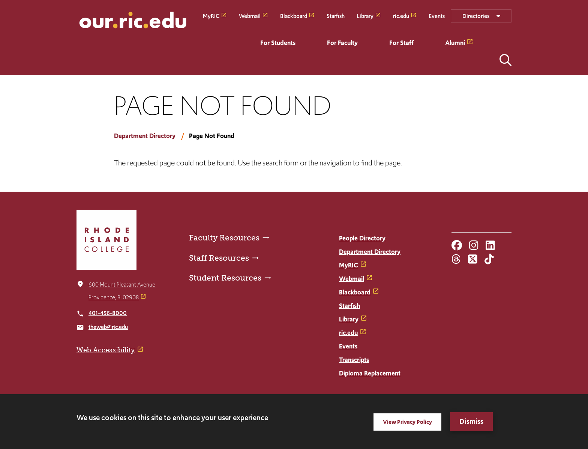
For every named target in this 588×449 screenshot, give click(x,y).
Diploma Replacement (369, 373)
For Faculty (342, 42)
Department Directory (145, 135)
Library (365, 16)
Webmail (250, 16)
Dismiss (471, 421)
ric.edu (401, 16)
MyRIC (211, 16)
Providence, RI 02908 (113, 297)
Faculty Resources (224, 237)
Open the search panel (506, 60)
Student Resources (225, 277)
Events (437, 16)
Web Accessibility (105, 350)
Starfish (336, 16)
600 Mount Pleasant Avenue (122, 284)
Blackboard (293, 16)
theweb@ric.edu (108, 327)
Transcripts (354, 359)
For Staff (401, 42)
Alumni (455, 42)
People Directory (362, 238)
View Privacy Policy (407, 422)
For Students (278, 42)
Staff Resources (219, 258)
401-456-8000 (107, 313)
